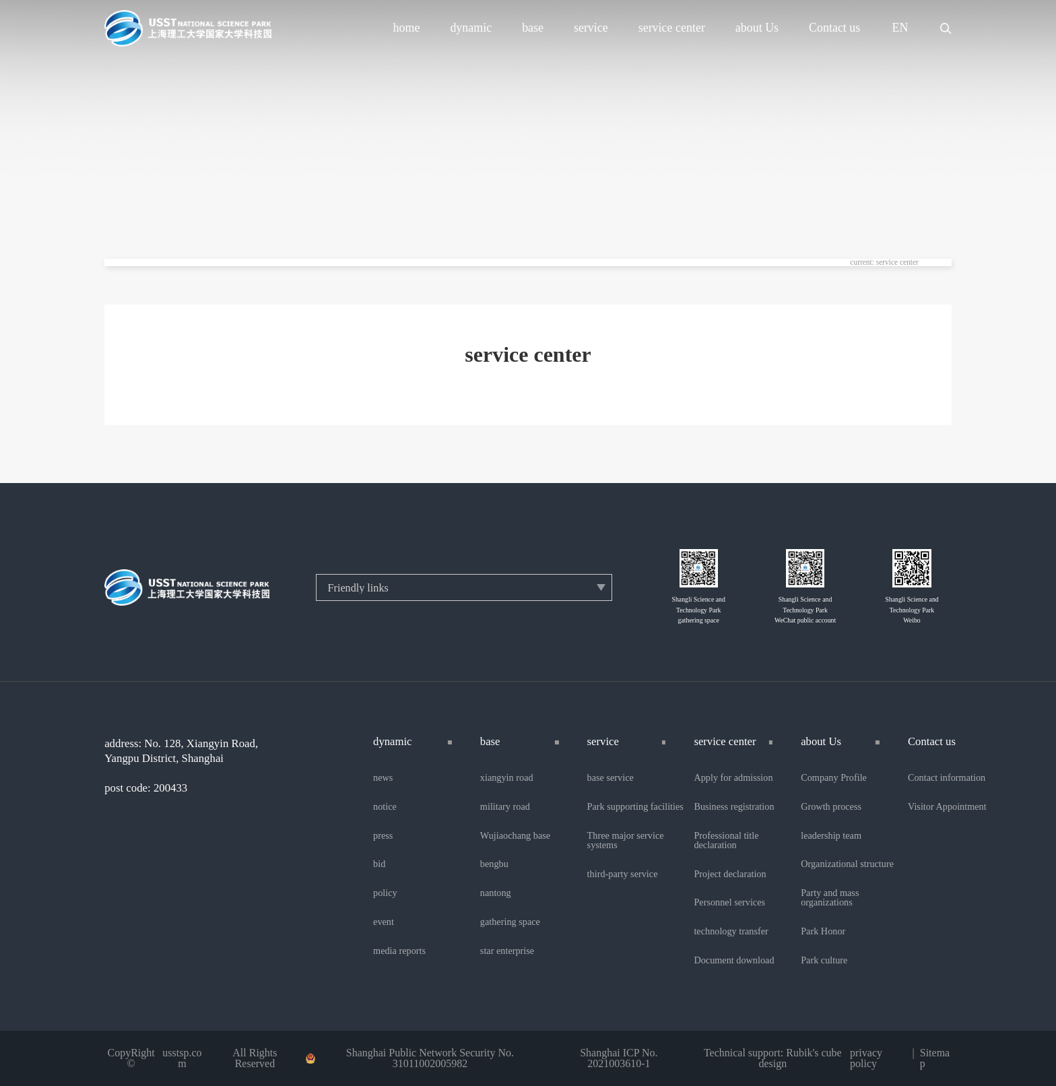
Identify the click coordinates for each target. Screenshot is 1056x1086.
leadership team (831, 835)
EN (900, 28)
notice (385, 806)
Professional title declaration (726, 840)
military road (505, 806)
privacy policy (866, 1058)
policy (385, 892)
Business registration (734, 806)
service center (671, 28)
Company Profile (834, 777)
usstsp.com (181, 1058)
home (406, 28)
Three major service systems (625, 840)
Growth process (831, 806)
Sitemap (935, 1058)
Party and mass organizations (830, 897)
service (591, 28)
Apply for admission (733, 777)
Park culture (824, 960)
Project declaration (730, 874)
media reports (399, 950)
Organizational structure (847, 863)
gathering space (510, 921)
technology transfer (731, 931)
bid (379, 863)
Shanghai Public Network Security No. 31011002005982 (430, 1058)
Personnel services (729, 902)
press (383, 835)
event (383, 921)
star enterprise (507, 950)
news (383, 777)
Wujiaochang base (515, 835)
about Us (757, 28)
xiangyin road (506, 777)
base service (610, 777)
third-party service (622, 874)
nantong (495, 892)
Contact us (834, 28)
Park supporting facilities (635, 806)
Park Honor (823, 931)
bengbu (494, 863)
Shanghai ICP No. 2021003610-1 (618, 1058)
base (532, 28)
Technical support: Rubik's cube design (773, 1058)
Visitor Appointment (947, 806)
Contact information (946, 777)
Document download (734, 960)
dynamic (471, 28)
